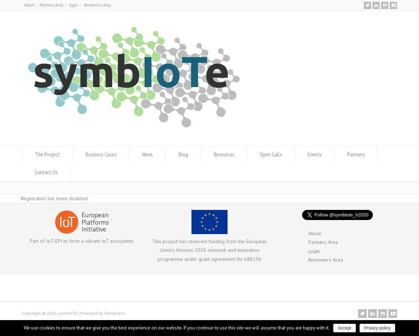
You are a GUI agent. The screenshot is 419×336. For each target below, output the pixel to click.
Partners (356, 154)
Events (315, 154)
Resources (224, 154)
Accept (344, 328)
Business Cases (100, 154)
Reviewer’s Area (97, 5)
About (29, 5)
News (147, 154)
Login (73, 5)
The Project (47, 154)
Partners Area (51, 5)
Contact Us (46, 172)
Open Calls (271, 154)
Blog (183, 154)
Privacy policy (377, 328)
